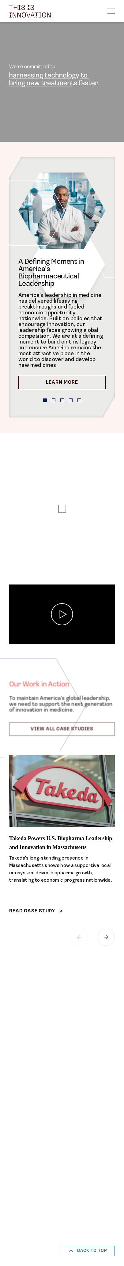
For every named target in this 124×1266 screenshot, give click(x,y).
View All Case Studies (62, 729)
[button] (45, 400)
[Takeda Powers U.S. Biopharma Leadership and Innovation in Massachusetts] (62, 835)
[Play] (62, 614)
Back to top (88, 1251)
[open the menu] (111, 11)
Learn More (62, 382)
